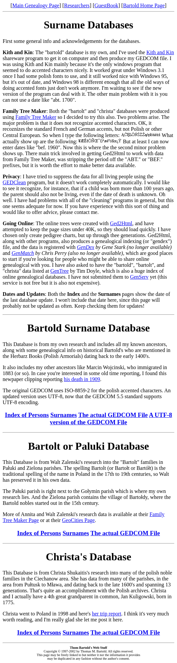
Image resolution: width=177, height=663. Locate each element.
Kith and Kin (160, 52)
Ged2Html (121, 223)
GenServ (139, 277)
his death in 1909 (82, 379)
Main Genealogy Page (35, 5)
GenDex (85, 247)
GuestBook (106, 5)
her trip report (106, 613)
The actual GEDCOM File (113, 414)
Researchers (76, 5)
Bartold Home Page (144, 5)
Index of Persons (27, 414)
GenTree (60, 271)
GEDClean (14, 182)
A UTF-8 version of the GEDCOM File (111, 418)
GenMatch (23, 253)
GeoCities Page (78, 520)
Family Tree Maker (36, 117)
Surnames (64, 414)
